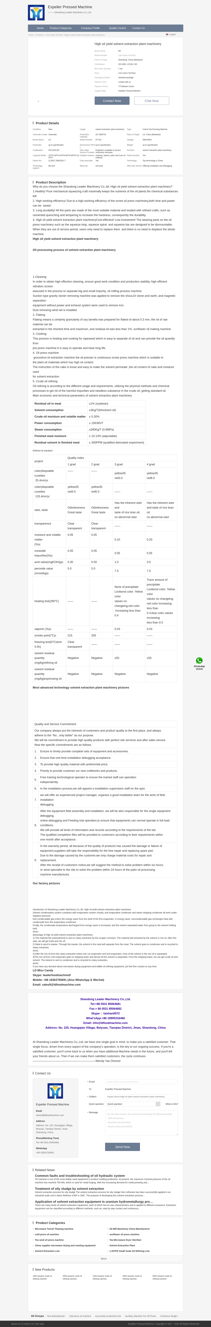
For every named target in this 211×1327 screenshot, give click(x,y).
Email (90, 1082)
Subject (91, 1096)
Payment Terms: (101, 86)
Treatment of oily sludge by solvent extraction (69, 1188)
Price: (97, 73)
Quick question (96, 1104)
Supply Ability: (101, 91)
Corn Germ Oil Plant (54, 35)
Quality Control (117, 28)
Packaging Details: (102, 77)
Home (40, 28)
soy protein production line (114, 1316)
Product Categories (62, 28)
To (90, 1089)
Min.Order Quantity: (103, 69)
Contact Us (138, 28)
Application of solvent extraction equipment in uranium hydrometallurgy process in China (94, 1201)
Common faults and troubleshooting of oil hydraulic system (80, 1175)
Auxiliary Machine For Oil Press (146, 1316)
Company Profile (92, 28)
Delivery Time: (101, 82)
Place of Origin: (101, 60)
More (104, 1258)
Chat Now (152, 101)
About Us (15, 1324)
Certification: (100, 64)
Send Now (122, 1147)
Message (92, 1112)
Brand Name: (100, 51)
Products (39, 35)
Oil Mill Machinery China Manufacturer (52, 1316)
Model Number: (101, 55)
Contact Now (112, 101)
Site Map (39, 1324)
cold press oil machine (86, 1316)
